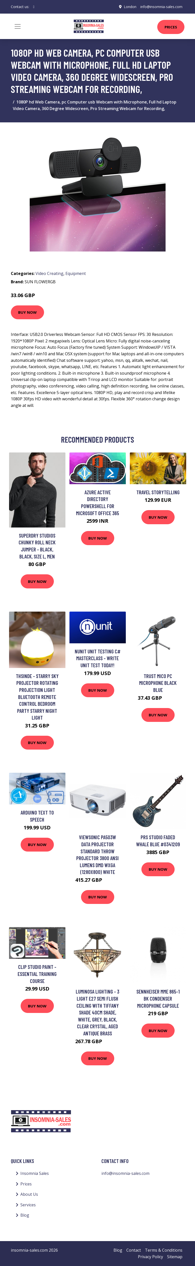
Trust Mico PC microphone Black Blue (158, 683)
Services (28, 1205)
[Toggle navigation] (17, 26)
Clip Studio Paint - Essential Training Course (37, 974)
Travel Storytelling (158, 492)
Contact (133, 1250)
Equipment (75, 273)
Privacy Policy (150, 1256)
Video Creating (49, 273)
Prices (171, 26)
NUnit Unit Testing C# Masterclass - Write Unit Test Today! (98, 658)
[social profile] (33, 7)
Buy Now (27, 312)
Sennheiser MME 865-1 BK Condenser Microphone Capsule (158, 998)
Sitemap (174, 1256)
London (130, 6)
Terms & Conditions (163, 1250)
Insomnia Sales (34, 1173)
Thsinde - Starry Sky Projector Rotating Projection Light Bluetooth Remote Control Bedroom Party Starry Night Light (37, 697)
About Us (29, 1194)
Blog (24, 1215)
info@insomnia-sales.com (161, 6)
